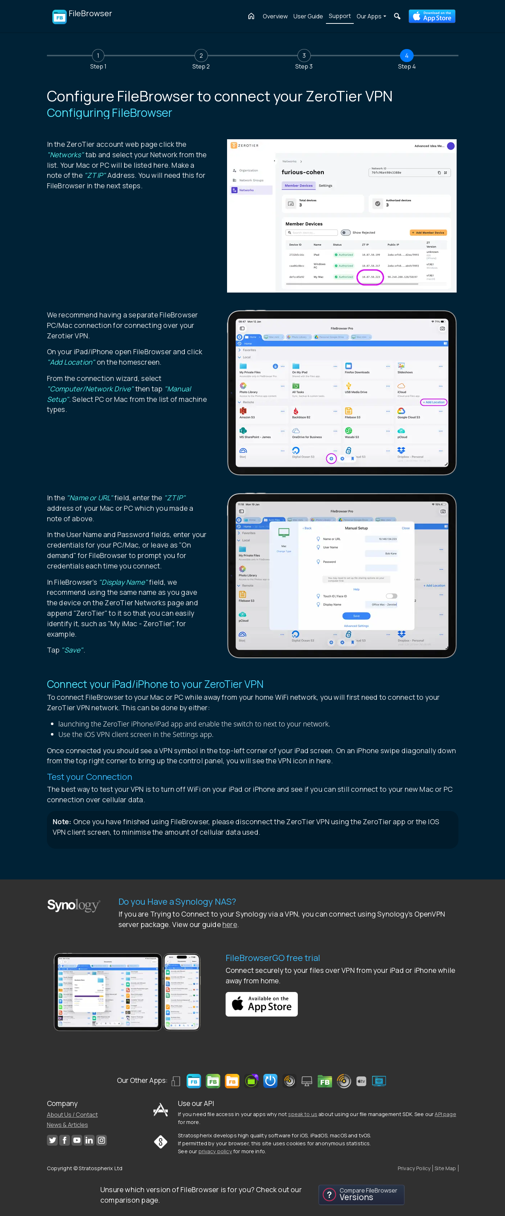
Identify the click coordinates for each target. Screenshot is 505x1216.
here (229, 924)
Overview (275, 16)
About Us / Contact (72, 1115)
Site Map (445, 1168)
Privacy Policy (414, 1168)
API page (445, 1114)
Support (340, 16)
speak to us (302, 1114)
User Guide (308, 16)
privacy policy (215, 1151)
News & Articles (67, 1125)
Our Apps (369, 16)
